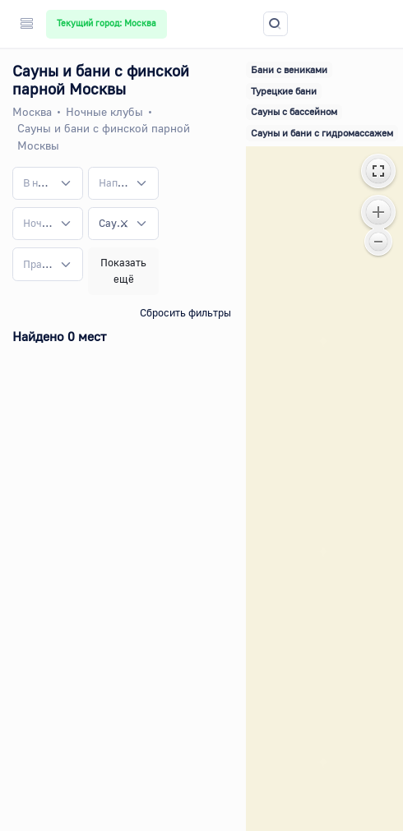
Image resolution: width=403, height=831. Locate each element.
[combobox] (47, 183)
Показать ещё (123, 270)
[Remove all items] (124, 223)
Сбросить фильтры (185, 312)
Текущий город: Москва (106, 23)
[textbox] (38, 183)
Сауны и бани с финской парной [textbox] (113, 222)
